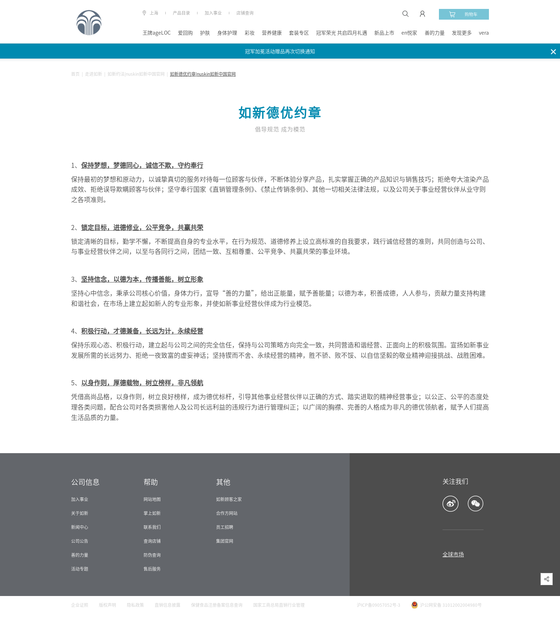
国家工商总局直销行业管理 (279, 605)
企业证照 (79, 605)
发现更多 (462, 32)
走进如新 (93, 74)
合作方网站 (227, 513)
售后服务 (152, 569)
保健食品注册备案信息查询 (216, 605)
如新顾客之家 (229, 499)
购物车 (463, 14)
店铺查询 (245, 13)
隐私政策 (135, 605)
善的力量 (435, 32)
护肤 (205, 32)
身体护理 (227, 32)
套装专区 (299, 32)
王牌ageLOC (156, 32)
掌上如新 (152, 513)
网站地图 (152, 499)
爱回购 (185, 32)
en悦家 (409, 32)
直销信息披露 (167, 605)
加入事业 (213, 13)
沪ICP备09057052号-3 (378, 605)
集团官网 (224, 541)
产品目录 (181, 13)
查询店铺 (152, 541)
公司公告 (79, 541)
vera (484, 32)
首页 (75, 74)
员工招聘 (224, 527)
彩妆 (250, 32)
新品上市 (384, 32)
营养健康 (272, 32)
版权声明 (107, 605)
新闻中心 (79, 527)
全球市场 (453, 554)
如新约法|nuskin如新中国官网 (136, 74)
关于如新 (79, 513)
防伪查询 (152, 555)
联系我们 (152, 527)
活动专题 (79, 569)
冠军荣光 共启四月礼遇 (341, 32)
